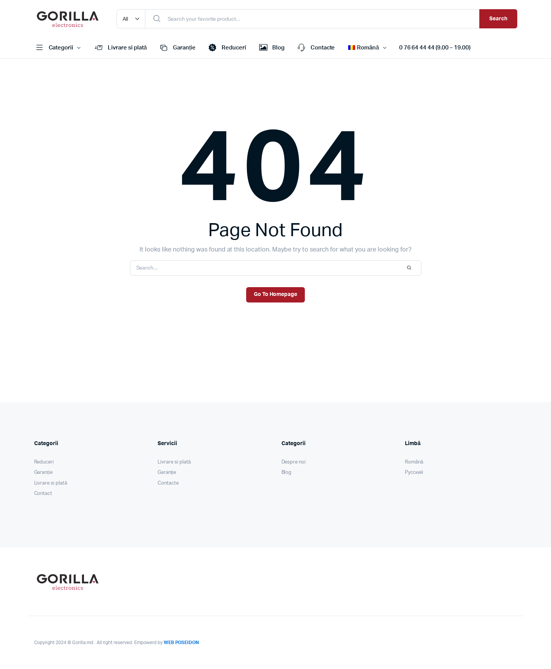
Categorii (54, 48)
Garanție (177, 48)
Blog (271, 48)
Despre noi (293, 462)
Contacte (315, 48)
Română (414, 462)
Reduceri (226, 48)
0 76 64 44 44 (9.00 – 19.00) (434, 48)
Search (498, 18)
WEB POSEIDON (181, 642)
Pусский (414, 472)
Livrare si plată (120, 48)
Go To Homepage (276, 294)
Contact (43, 493)
